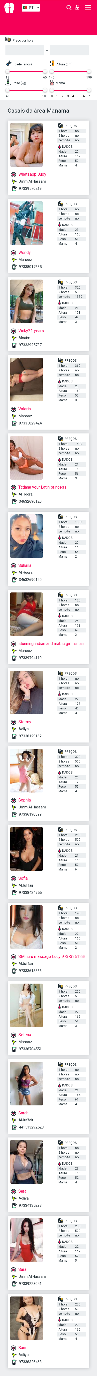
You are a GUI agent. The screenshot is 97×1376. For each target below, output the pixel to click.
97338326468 (30, 1362)
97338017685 (30, 266)
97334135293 (30, 1205)
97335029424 (30, 423)
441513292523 (31, 1127)
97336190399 (30, 814)
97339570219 (30, 188)
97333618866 (30, 970)
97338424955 (30, 892)
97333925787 (30, 345)
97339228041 (30, 1283)
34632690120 (30, 501)
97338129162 (30, 736)
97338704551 (30, 1049)
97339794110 (30, 658)
